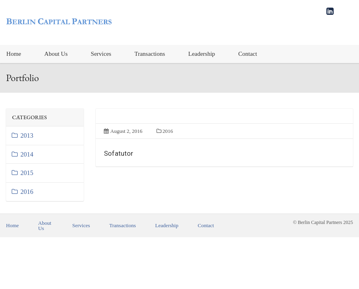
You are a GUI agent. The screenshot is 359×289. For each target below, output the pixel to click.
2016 (21, 191)
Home (12, 225)
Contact (247, 54)
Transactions (149, 54)
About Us (56, 54)
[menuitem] (56, 54)
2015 (21, 172)
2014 (21, 154)
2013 (21, 135)
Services (101, 54)
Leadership (201, 54)
